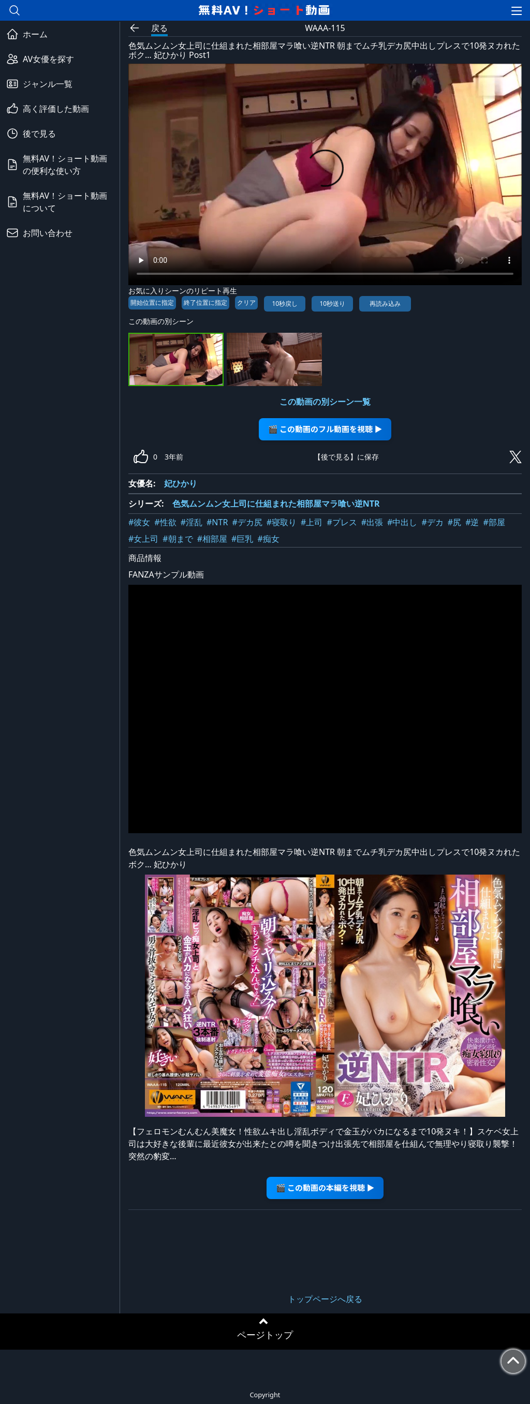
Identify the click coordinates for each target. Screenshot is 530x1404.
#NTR (217, 522)
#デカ (432, 522)
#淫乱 (191, 522)
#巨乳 (242, 539)
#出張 (372, 522)
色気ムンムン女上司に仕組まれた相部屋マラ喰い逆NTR (276, 503)
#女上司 (143, 539)
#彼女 (139, 522)
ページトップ (265, 1334)
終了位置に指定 (205, 302)
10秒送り (332, 303)
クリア (246, 302)
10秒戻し (285, 303)
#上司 (311, 522)
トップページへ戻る (325, 1299)
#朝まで (178, 539)
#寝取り (282, 522)
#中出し (402, 522)
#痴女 (268, 539)
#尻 (454, 522)
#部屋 (494, 522)
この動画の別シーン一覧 (325, 401)
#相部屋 (212, 539)
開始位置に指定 (152, 302)
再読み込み (385, 303)
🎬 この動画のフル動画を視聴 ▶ (325, 428)
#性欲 (165, 522)
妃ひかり (180, 483)
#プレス (342, 522)
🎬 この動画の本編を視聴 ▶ (325, 1187)
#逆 (472, 522)
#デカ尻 (247, 522)
